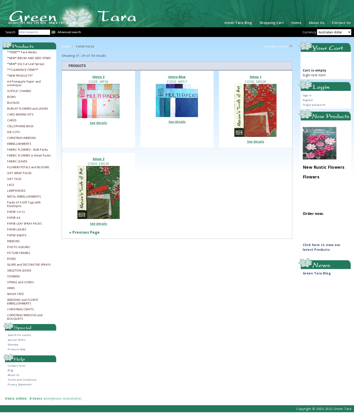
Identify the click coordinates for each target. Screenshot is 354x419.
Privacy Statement (20, 391)
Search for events (19, 341)
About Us (316, 29)
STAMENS (13, 283)
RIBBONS (13, 248)
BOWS (11, 103)
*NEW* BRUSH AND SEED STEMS (29, 65)
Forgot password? (314, 111)
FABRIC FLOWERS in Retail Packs (29, 162)
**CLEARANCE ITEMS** (23, 76)
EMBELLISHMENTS (19, 150)
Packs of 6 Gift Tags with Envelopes (24, 210)
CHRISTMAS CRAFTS (20, 316)
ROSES (11, 265)
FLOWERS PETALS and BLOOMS (28, 174)
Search (10, 39)
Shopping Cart (272, 29)
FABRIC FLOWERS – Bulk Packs (27, 156)
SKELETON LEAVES (19, 277)
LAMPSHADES (16, 197)
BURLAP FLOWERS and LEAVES (27, 115)
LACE (10, 191)
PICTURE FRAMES (18, 259)
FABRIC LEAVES (17, 168)
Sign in (307, 102)
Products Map (17, 356)
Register (308, 106)
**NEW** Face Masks (22, 59)
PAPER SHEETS (16, 242)
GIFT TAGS (14, 185)
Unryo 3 (98, 83)
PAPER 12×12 (16, 218)
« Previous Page (84, 239)
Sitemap (13, 351)
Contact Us (341, 29)
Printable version (276, 53)
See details (98, 129)
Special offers (17, 346)
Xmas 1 (255, 83)
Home (296, 29)
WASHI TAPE (15, 300)
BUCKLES (13, 109)
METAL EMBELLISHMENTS (24, 203)
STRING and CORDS (20, 289)
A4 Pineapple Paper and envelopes (24, 90)
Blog (10, 377)
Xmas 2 (98, 165)
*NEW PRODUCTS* (20, 82)
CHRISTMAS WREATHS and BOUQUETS (25, 323)
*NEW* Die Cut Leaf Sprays (25, 70)
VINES (11, 295)
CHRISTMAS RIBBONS (21, 144)
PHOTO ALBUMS (18, 254)
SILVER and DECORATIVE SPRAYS (29, 271)
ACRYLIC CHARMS (19, 97)
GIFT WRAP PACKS (19, 180)
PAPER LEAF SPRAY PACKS (24, 230)
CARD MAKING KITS (20, 121)
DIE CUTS (13, 138)
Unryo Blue (177, 83)
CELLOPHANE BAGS (20, 133)
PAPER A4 (13, 224)
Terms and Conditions (22, 386)
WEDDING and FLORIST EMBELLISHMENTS (23, 308)
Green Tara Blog (238, 29)
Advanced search (69, 39)
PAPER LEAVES (16, 236)
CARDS (11, 127)
